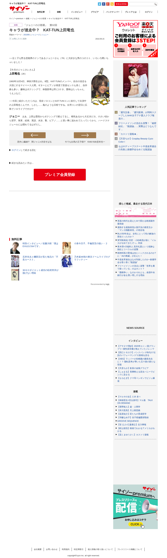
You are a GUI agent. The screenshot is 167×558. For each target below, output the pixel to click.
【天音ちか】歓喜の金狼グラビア (133, 368)
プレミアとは (131, 12)
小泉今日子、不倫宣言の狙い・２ (91, 243)
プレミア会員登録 (60, 174)
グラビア (95, 12)
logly (107, 284)
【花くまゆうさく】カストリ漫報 (133, 434)
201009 (26, 35)
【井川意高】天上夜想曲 (128, 410)
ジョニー (44, 35)
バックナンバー (112, 12)
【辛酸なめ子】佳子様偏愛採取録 (133, 417)
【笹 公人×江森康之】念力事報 (131, 424)
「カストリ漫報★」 (128, 134)
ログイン (16, 150)
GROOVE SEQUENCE (128, 421)
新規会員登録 (121, 4)
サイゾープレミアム (19, 9)
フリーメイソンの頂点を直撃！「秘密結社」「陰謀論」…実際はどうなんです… (137, 126)
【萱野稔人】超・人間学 (128, 407)
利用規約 (66, 549)
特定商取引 (79, 549)
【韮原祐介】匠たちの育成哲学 (131, 414)
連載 (59, 12)
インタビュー (77, 12)
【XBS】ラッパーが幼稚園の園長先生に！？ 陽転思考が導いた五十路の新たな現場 (136, 362)
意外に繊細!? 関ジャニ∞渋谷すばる (34, 142)
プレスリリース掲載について (129, 549)
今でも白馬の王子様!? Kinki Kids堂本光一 (85, 142)
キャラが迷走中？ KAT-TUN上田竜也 (41, 30)
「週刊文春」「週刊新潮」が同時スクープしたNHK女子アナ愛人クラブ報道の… (137, 115)
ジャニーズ (35, 35)
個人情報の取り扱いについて (100, 549)
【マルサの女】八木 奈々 (129, 396)
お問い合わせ (51, 549)
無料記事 (41, 12)
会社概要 (38, 549)
